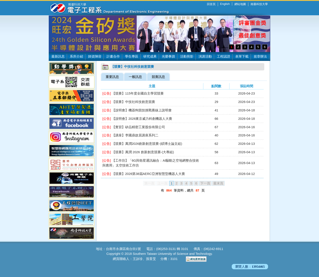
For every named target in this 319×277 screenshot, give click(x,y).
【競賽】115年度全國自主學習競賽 (133, 93)
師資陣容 (94, 56)
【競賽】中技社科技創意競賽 (128, 102)
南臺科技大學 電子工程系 (106, 7)
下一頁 (205, 183)
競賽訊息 (158, 77)
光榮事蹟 (168, 56)
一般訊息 (135, 77)
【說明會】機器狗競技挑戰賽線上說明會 (136, 110)
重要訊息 (112, 77)
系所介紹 (76, 56)
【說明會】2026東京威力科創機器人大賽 (137, 118)
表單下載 (242, 56)
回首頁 (211, 4)
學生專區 (131, 56)
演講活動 (205, 56)
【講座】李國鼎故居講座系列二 (130, 135)
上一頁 (162, 183)
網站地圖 (240, 4)
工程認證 (223, 56)
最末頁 (218, 183)
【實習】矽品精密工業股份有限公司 (133, 127)
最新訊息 (58, 56)
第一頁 (149, 183)
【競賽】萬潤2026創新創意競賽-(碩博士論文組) (142, 143)
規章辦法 (260, 56)
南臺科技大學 (259, 4)
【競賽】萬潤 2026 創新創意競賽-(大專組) (138, 152)
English (225, 4)
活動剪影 (186, 56)
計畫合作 (113, 56)
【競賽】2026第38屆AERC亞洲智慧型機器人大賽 (143, 174)
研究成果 (150, 56)
